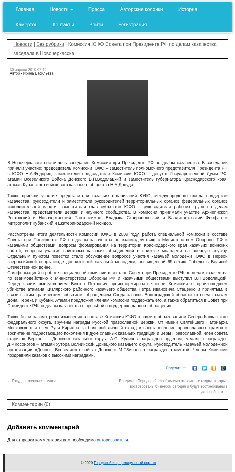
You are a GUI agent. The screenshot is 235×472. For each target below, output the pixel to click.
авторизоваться (112, 439)
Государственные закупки (31, 381)
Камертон (27, 24)
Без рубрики (50, 44)
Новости (61, 9)
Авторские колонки (141, 9)
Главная (25, 9)
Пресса (96, 9)
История (187, 9)
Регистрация (132, 24)
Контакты (63, 24)
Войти (96, 24)
